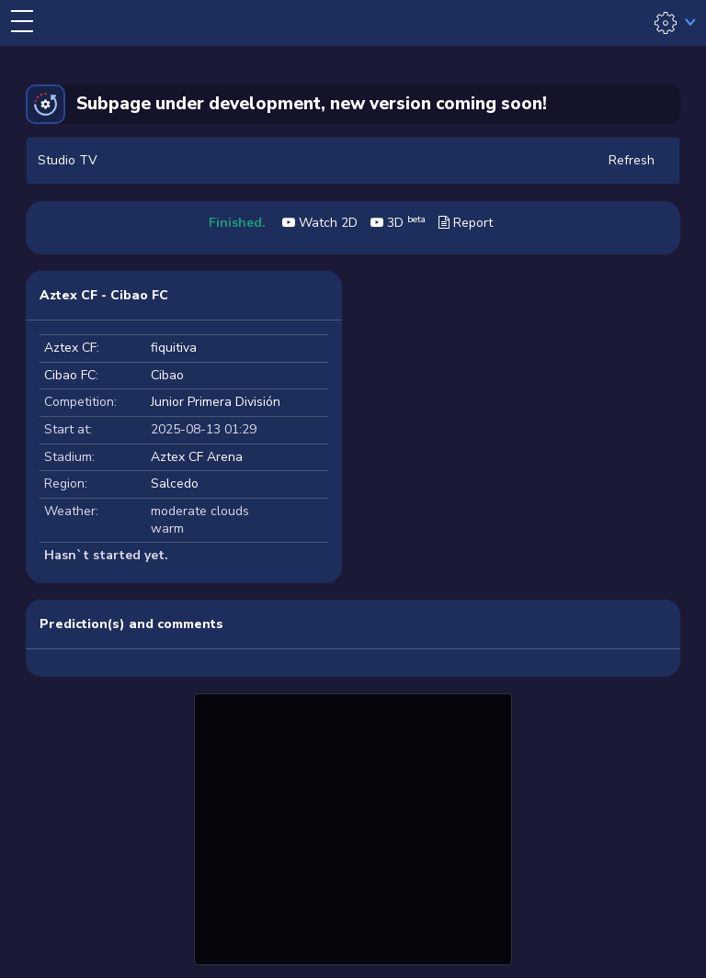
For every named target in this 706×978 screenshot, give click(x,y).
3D (398, 222)
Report (465, 222)
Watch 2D (320, 222)
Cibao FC (70, 375)
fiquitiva (174, 347)
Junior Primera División (215, 401)
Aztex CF (70, 347)
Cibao (167, 375)
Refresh (632, 160)
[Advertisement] (353, 826)
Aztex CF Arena (197, 457)
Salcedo (175, 483)
